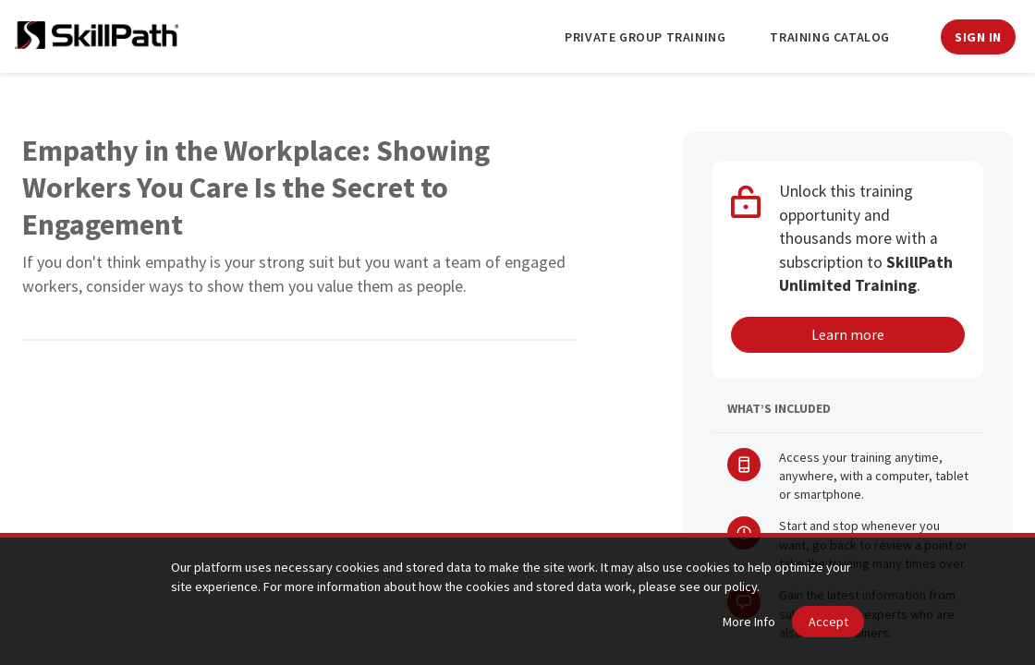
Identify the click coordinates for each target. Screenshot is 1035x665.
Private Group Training (645, 37)
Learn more (847, 334)
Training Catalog (830, 37)
